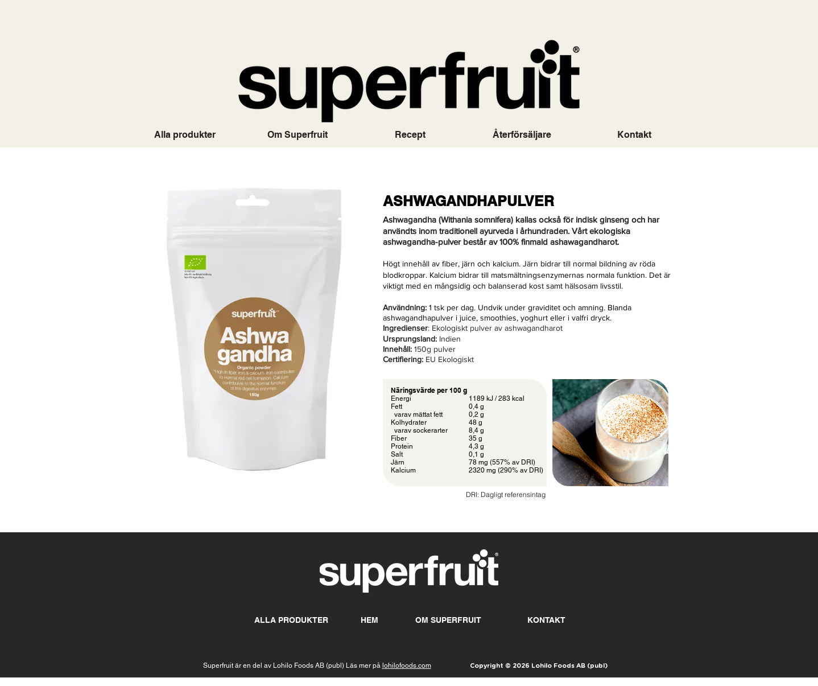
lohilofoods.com (406, 665)
